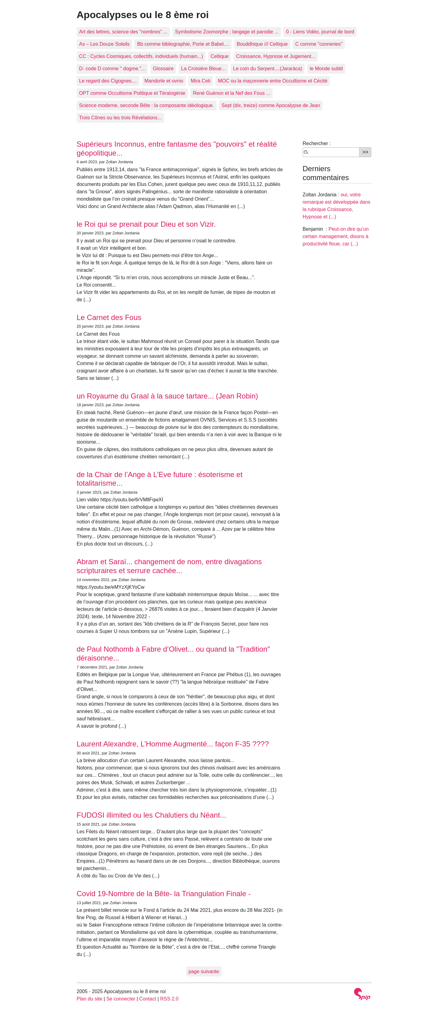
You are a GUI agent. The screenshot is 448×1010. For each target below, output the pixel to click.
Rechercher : (317, 143)
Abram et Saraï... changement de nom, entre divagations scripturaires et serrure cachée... (169, 566)
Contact (147, 998)
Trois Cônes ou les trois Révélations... (120, 117)
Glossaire (163, 68)
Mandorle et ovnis (164, 80)
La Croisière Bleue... (203, 68)
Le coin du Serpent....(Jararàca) (267, 68)
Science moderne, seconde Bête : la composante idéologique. (146, 105)
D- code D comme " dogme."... (112, 68)
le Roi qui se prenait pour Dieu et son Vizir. (146, 224)
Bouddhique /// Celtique (262, 44)
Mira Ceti (200, 80)
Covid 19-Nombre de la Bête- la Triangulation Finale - (164, 893)
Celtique (220, 56)
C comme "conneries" (318, 44)
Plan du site (90, 998)
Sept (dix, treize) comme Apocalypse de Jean (270, 105)
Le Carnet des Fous (109, 317)
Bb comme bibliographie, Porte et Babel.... (183, 44)
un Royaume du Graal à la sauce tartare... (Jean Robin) (167, 396)
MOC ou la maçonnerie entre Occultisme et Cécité (273, 80)
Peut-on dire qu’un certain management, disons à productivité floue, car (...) (336, 236)
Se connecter (120, 998)
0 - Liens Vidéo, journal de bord (320, 31)
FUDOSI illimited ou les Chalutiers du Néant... (151, 815)
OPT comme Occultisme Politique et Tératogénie (132, 93)
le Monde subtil (326, 68)
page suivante (204, 971)
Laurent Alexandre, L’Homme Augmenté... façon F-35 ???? (173, 744)
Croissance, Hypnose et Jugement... (275, 56)
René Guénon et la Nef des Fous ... (231, 93)
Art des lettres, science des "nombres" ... (123, 31)
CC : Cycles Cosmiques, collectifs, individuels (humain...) (141, 56)
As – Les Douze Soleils (104, 44)
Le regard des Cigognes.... (108, 80)
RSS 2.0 (169, 998)
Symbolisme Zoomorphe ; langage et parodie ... (227, 31)
